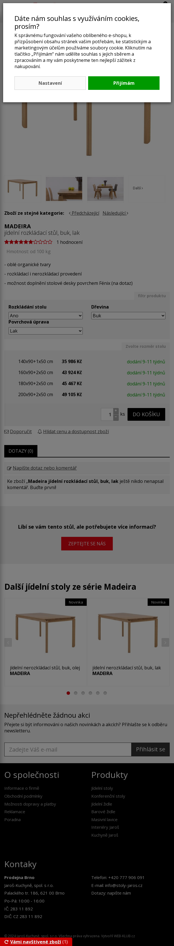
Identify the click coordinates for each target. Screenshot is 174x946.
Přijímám (124, 83)
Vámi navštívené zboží (33, 942)
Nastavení (50, 83)
